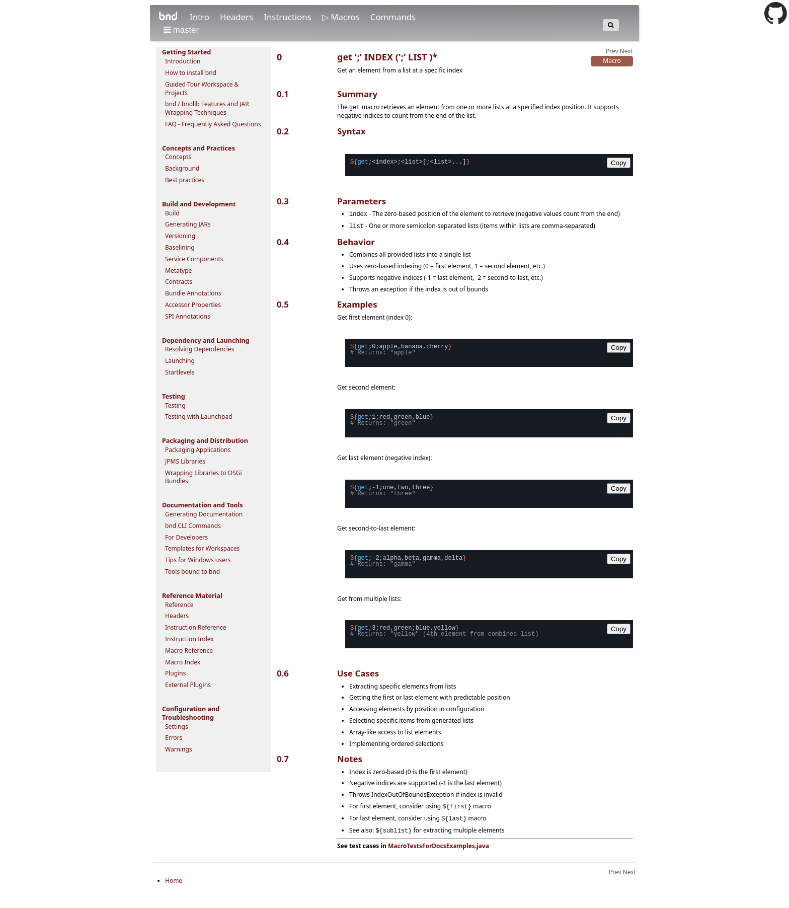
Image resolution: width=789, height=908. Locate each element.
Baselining (180, 247)
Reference (179, 604)
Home (173, 883)
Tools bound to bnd (192, 571)
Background (182, 168)
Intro (200, 17)
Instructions (288, 17)
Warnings (178, 749)
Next (626, 51)
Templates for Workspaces (202, 548)
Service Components (194, 259)
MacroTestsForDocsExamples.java (438, 848)
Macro (611, 60)
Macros (346, 17)
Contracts (178, 281)
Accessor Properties (193, 304)
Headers (237, 17)
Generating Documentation (204, 514)
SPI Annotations (187, 316)
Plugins (175, 673)
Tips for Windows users (198, 560)
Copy (618, 162)
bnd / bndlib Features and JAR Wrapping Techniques (207, 108)
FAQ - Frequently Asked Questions (213, 124)
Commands (393, 17)
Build (172, 213)
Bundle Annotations (193, 293)
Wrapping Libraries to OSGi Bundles (203, 477)
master (181, 30)
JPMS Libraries (185, 461)
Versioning (180, 236)
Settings (176, 726)
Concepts (178, 157)
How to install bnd (190, 72)
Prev (612, 51)
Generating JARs (188, 224)
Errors (173, 737)
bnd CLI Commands (193, 525)
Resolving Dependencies (199, 349)
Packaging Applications (197, 449)
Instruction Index (189, 639)
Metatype (178, 270)
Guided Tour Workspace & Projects (202, 88)
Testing (175, 405)
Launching (180, 360)
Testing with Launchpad (198, 416)
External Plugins (188, 684)
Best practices (184, 180)
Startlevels (179, 372)
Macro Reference (189, 650)
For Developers (186, 537)
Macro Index (182, 662)
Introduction (182, 61)
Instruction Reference (195, 627)
